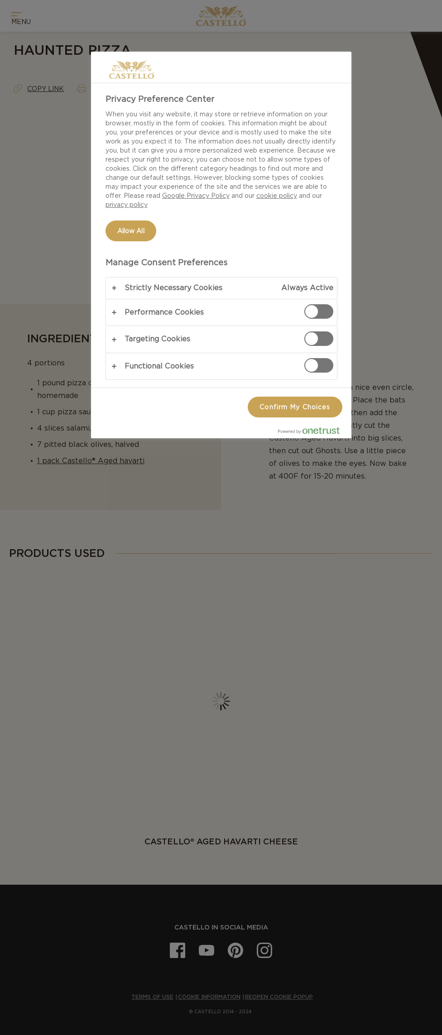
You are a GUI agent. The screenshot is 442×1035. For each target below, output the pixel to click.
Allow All (130, 231)
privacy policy (127, 204)
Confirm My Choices (294, 407)
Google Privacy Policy (196, 195)
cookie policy (276, 195)
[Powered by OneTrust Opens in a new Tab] (312, 432)
